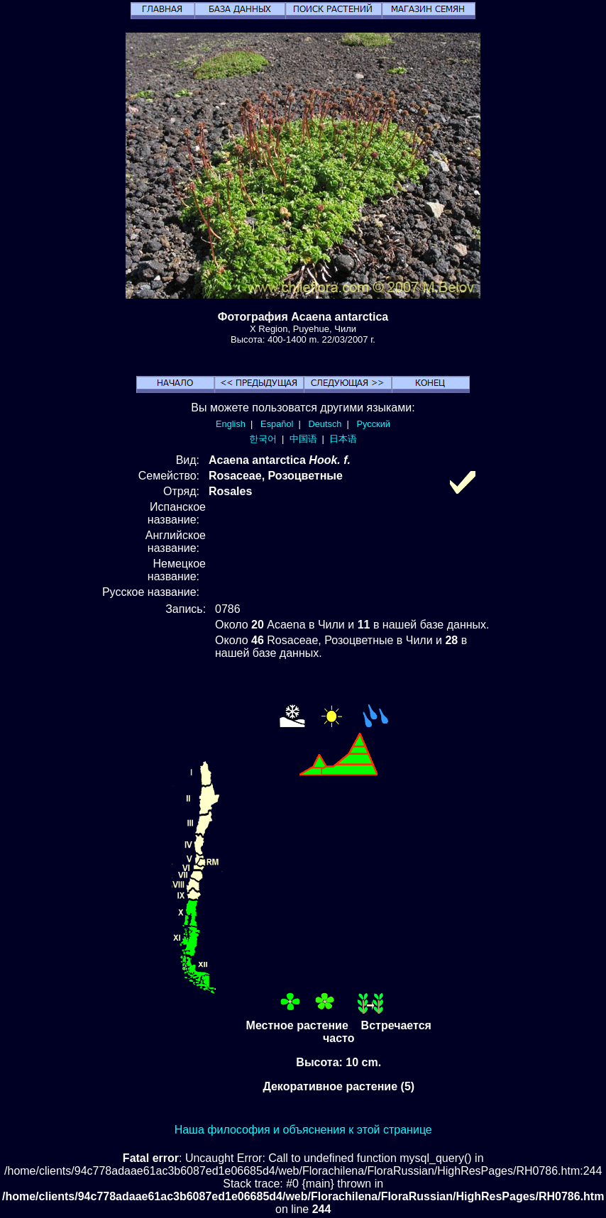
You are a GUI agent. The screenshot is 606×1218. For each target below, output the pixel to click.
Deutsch (324, 424)
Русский (373, 424)
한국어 (263, 438)
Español (276, 424)
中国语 (303, 438)
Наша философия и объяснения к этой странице (303, 1130)
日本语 (343, 438)
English (231, 424)
